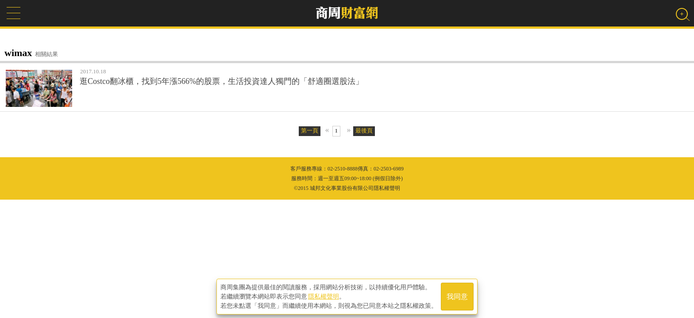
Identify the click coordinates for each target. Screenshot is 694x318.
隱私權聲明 (323, 296)
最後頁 (364, 130)
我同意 (457, 296)
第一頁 (309, 130)
